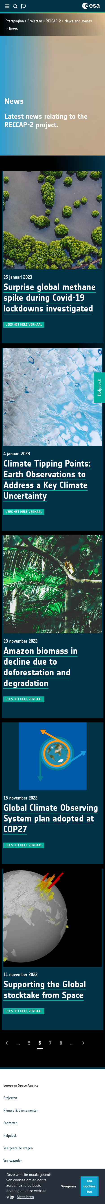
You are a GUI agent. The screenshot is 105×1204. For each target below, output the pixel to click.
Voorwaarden (12, 1161)
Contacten (10, 1123)
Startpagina (14, 21)
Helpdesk (10, 1135)
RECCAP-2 (53, 21)
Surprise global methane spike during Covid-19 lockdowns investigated (49, 298)
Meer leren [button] (25, 1197)
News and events (78, 21)
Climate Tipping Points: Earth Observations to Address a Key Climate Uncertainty (47, 479)
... (18, 1043)
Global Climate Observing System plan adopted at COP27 (50, 818)
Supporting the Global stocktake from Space (44, 990)
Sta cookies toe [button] (89, 1186)
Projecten (34, 21)
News (13, 28)
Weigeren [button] (68, 1186)
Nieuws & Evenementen (20, 1110)
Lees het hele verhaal (24, 324)
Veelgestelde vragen (18, 1148)
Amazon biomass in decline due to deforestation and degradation (40, 667)
